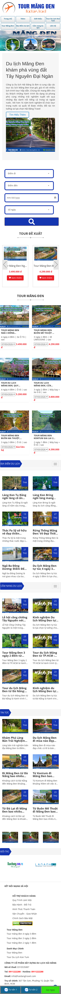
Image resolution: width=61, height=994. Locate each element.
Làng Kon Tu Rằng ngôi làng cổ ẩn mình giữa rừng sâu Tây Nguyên (14, 499)
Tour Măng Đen (14, 929)
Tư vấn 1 (10, 990)
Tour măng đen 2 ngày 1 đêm (21, 942)
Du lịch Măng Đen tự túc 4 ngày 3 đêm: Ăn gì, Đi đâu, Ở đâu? (45, 570)
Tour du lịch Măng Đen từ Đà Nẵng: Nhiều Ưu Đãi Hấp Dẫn (14, 692)
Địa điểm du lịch (10, 463)
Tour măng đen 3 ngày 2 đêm (21, 938)
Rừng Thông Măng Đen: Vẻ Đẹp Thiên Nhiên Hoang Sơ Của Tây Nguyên (45, 535)
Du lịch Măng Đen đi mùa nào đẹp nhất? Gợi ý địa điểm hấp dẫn (45, 742)
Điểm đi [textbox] (12, 173)
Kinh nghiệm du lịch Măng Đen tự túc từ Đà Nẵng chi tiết (45, 692)
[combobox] (29, 173)
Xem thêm (15, 277)
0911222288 (15, 971)
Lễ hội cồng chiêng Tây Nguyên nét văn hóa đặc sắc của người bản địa (14, 621)
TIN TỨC (4, 712)
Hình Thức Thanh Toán (23, 909)
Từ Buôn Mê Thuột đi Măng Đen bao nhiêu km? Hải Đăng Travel (45, 813)
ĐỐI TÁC (4, 851)
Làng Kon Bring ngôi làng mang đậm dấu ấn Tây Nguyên (43, 499)
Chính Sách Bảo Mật (22, 918)
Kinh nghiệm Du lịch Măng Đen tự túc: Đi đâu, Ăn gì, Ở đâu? (44, 621)
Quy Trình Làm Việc (22, 900)
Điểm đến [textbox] (13, 185)
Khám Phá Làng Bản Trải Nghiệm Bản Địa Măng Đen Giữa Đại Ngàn (14, 742)
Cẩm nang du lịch (11, 585)
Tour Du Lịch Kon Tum (18, 957)
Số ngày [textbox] (12, 209)
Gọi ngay (50, 989)
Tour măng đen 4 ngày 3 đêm (21, 933)
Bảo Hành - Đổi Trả (21, 904)
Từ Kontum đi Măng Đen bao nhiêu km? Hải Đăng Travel (42, 777)
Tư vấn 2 (31, 990)
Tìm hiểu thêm (17, 114)
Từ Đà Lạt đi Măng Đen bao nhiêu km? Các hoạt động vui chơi (15, 813)
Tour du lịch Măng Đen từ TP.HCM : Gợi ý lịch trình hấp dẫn (46, 657)
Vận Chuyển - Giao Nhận (24, 913)
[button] (56, 265)
